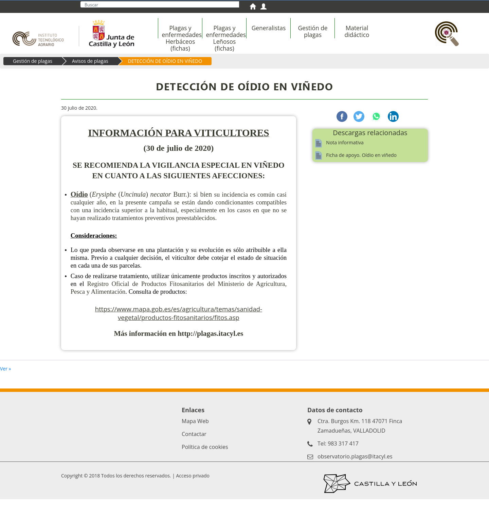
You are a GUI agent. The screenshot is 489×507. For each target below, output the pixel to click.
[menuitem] (255, 7)
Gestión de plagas (32, 69)
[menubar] (291, 35)
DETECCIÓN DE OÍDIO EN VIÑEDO (165, 69)
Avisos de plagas (90, 69)
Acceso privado (192, 483)
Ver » (5, 376)
